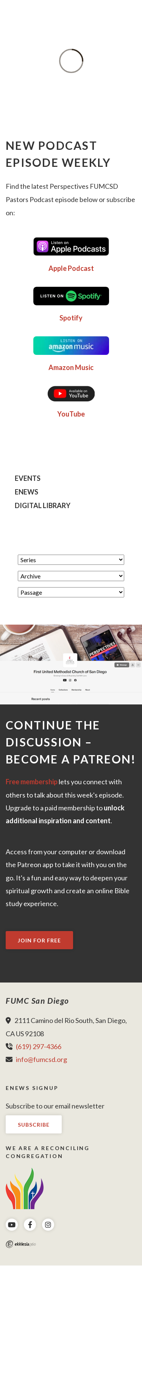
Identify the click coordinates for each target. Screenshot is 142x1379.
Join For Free (39, 940)
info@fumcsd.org (41, 1059)
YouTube (71, 414)
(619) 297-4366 (38, 1046)
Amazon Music (71, 367)
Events (28, 478)
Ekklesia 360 (21, 1244)
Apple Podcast (71, 268)
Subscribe (34, 1124)
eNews (26, 492)
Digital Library (42, 506)
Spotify (71, 318)
